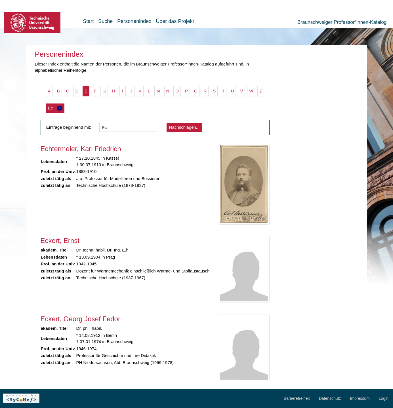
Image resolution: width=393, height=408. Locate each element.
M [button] (158, 90)
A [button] (49, 90)
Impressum (360, 398)
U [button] (232, 90)
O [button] (177, 90)
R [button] (205, 90)
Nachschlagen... (184, 127)
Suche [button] (105, 21)
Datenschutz (330, 398)
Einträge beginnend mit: (68, 127)
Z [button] (260, 90)
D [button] (76, 90)
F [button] (95, 90)
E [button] (86, 90)
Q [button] (195, 90)
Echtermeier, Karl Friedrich (81, 149)
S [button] (214, 90)
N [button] (167, 90)
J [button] (131, 90)
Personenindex (134, 21)
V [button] (241, 90)
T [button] (223, 90)
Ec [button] (55, 108)
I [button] (122, 90)
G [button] (104, 90)
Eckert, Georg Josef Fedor (80, 319)
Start (88, 21)
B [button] (58, 90)
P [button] (186, 90)
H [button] (113, 90)
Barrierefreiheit (297, 398)
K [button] (140, 90)
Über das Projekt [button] (175, 21)
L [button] (149, 90)
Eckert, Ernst (60, 240)
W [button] (251, 90)
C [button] (67, 90)
